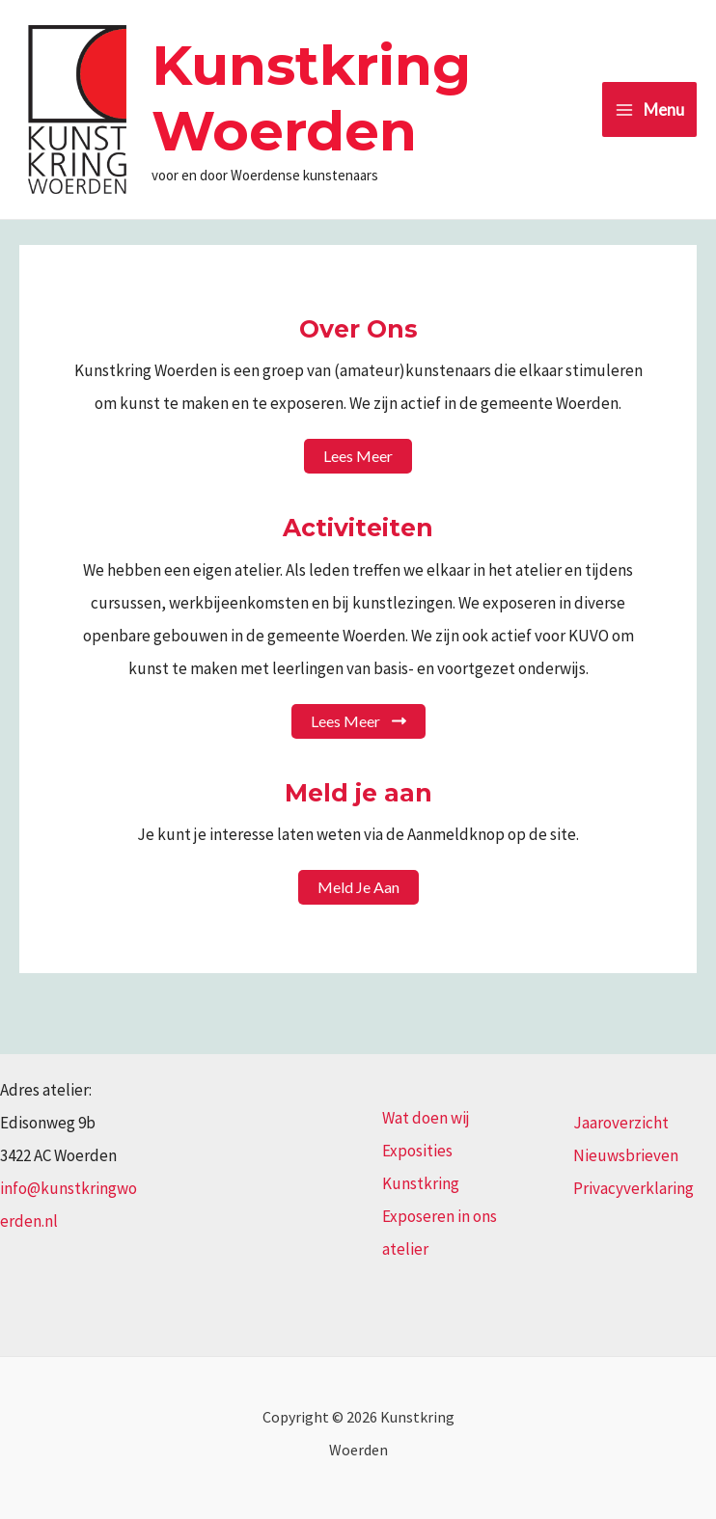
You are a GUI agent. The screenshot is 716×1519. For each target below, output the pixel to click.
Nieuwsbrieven (625, 1155)
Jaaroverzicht (621, 1122)
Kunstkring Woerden (311, 98)
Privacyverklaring (633, 1188)
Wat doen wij (426, 1117)
